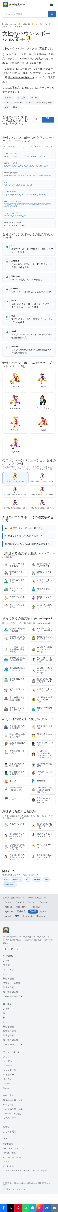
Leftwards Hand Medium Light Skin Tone (41, 789)
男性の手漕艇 (40, 589)
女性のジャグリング (41, 598)
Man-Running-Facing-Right (13, 788)
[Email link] (54, 1208)
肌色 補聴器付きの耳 (14, 743)
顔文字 (6, 1127)
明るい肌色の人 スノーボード (41, 564)
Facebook (8, 1065)
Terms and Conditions (13, 1148)
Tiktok (6, 1088)
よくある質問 (9, 1131)
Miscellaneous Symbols (16, 225)
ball (6, 879)
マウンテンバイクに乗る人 (14, 709)
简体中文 (21, 911)
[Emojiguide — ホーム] (6, 930)
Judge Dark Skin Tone (42, 743)
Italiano (8, 907)
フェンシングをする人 (14, 606)
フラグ (6, 965)
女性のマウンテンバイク (41, 638)
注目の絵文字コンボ (13, 1100)
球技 (15, 107)
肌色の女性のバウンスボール (41, 835)
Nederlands (22, 907)
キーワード (8, 1104)
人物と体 (26, 24)
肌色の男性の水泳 (41, 709)
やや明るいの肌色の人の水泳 (14, 658)
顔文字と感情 (9, 1031)
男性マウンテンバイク (14, 589)
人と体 (6, 1008)
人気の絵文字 (9, 1118)
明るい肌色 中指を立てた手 (14, 735)
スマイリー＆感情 (11, 983)
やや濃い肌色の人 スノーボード (42, 629)
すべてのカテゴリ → (12, 1044)
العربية (8, 916)
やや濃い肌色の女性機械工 (14, 727)
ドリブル (21, 97)
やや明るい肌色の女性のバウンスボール (14, 846)
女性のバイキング (14, 573)
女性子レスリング (14, 690)
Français (44, 902)
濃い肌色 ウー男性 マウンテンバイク (42, 699)
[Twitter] (11, 948)
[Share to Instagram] (39, 1208)
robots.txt (21, 1189)
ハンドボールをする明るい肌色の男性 (14, 649)
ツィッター (8, 1074)
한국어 (43, 911)
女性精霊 (38, 781)
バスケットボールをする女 (39, 102)
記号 (5, 974)
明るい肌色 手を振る (42, 727)
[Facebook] (5, 948)
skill (47, 879)
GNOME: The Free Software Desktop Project (25, 1170)
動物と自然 (8, 1035)
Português (37, 907)
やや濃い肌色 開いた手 (42, 773)
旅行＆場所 (8, 978)
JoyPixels (7, 1083)
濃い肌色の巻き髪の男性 (14, 773)
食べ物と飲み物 (10, 1040)
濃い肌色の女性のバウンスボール (14, 836)
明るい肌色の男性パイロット (14, 764)
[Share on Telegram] (32, 1208)
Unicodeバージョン (12, 1113)
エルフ (10, 781)
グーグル (7, 1061)
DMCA (6, 1161)
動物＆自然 (8, 987)
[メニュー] (51, 5)
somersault (9, 884)
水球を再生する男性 (14, 679)
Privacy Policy (9, 1153)
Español (20, 902)
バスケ (34, 97)
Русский (9, 911)
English (8, 902)
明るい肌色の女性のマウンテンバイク (41, 680)
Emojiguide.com (9, 24)
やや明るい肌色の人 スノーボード (42, 607)
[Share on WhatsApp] (25, 1208)
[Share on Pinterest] (18, 1208)
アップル (7, 1056)
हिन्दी (17, 916)
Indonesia (28, 916)
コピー (48, 119)
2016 (5, 81)
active (37, 879)
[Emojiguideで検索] (25, 14)
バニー (10, 799)
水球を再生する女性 (14, 581)
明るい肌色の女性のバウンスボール (41, 825)
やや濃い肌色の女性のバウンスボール (14, 857)
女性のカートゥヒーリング (41, 581)
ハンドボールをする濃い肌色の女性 (41, 659)
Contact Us (8, 1166)
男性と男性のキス (41, 735)
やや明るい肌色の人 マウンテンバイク (42, 649)
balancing (17, 879)
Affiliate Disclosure (12, 1157)
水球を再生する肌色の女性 (14, 698)
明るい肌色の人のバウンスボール (41, 857)
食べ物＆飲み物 (10, 992)
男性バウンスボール (14, 598)
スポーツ (8, 97)
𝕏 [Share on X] (10, 1208)
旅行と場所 (8, 1026)
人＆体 (6, 960)
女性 (6, 107)
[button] (29, 155)
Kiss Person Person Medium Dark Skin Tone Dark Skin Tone (41, 754)
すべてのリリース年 (13, 1109)
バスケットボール (12, 102)
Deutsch (32, 902)
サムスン (7, 1079)
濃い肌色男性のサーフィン (14, 669)
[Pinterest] (17, 948)
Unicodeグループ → (12, 996)
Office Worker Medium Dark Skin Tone (40, 800)
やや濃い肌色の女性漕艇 (14, 629)
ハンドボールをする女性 (14, 564)
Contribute (8, 1144)
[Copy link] (47, 1208)
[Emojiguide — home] (15, 4)
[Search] (52, 14)
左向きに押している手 (14, 752)
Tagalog (41, 916)
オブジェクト (9, 969)
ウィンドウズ (9, 1070)
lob (27, 879)
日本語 (33, 911)
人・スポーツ (41, 24)
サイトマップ (8, 1189)
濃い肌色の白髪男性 (41, 764)
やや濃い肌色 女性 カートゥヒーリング (42, 670)
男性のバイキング (41, 573)
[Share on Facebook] (3, 1208)
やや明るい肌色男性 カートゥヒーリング (14, 639)
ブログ (6, 1122)
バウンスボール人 (41, 845)
